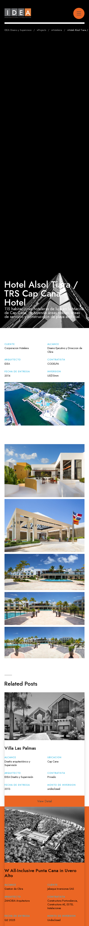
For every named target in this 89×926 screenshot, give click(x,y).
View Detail (44, 801)
